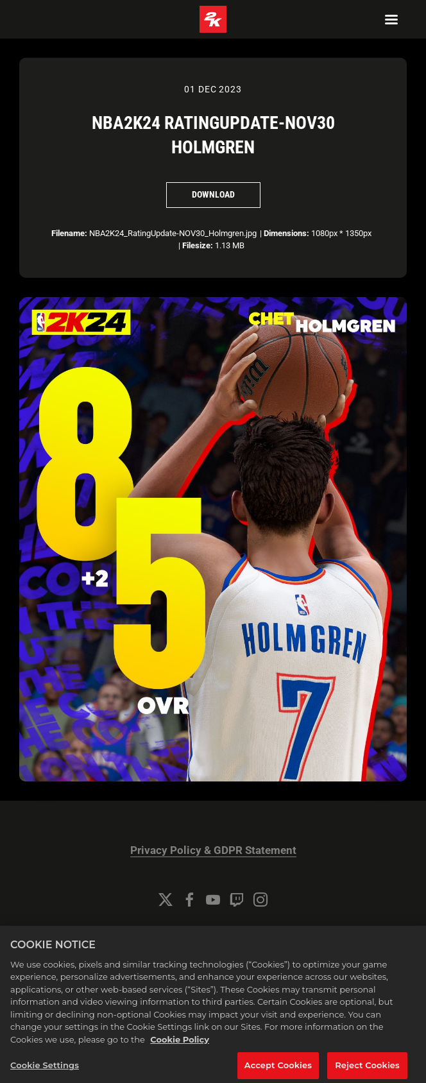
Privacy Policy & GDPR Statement (213, 850)
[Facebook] (189, 899)
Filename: (69, 233)
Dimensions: (286, 233)
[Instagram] (260, 899)
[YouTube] (213, 899)
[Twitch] (237, 899)
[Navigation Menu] (391, 19)
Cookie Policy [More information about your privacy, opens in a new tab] (179, 1048)
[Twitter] (165, 899)
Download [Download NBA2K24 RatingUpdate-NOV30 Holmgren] (213, 194)
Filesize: (197, 245)
